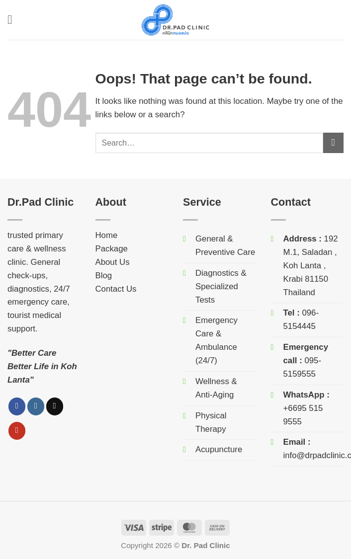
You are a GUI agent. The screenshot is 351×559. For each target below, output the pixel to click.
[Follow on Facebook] (17, 406)
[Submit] (333, 143)
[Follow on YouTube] (17, 430)
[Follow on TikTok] (55, 406)
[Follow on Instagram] (36, 406)
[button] (13, 20)
